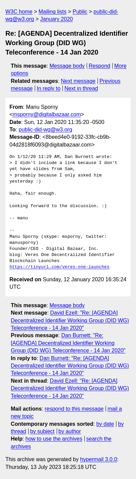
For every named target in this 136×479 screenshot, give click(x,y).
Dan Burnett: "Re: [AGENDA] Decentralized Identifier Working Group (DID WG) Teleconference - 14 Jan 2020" (68, 342)
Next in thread (81, 88)
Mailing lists (52, 11)
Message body (67, 66)
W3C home (18, 11)
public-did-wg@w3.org (45, 129)
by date (105, 424)
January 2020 (56, 19)
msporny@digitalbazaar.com (46, 114)
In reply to (48, 88)
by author (69, 431)
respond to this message (74, 409)
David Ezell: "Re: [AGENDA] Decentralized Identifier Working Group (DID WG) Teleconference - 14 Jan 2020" (70, 320)
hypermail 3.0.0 (98, 459)
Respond (99, 66)
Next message (78, 81)
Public (80, 11)
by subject (42, 431)
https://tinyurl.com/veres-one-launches (59, 267)
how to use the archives (54, 439)
